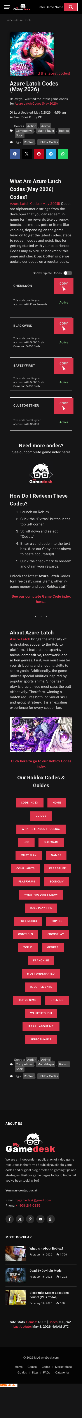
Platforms (26, 881)
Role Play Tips (41, 907)
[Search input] (50, 7)
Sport (19, 135)
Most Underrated (41, 973)
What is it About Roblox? (41, 828)
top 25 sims (27, 1000)
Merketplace (63, 1366)
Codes (46, 1366)
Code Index (29, 802)
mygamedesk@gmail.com (33, 1200)
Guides (41, 815)
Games (56, 855)
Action (31, 126)
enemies (57, 1000)
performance (41, 1039)
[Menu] (7, 7)
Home (9, 20)
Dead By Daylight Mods (45, 1270)
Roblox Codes (48, 142)
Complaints (25, 868)
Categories (62, 1372)
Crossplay (55, 934)
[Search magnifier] (70, 7)
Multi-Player (45, 130)
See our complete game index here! (41, 452)
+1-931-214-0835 (28, 1205)
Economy (56, 881)
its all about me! (41, 1026)
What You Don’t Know (41, 894)
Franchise (41, 960)
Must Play (29, 855)
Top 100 (57, 921)
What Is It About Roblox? (46, 1248)
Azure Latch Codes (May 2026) (36, 103)
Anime (45, 126)
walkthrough (41, 1013)
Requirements (41, 986)
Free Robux (28, 921)
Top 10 (28, 947)
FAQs (46, 1372)
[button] (15, 154)
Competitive (24, 130)
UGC (26, 842)
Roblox (64, 130)
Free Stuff (57, 868)
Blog (35, 1372)
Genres (53, 947)
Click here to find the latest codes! (40, 73)
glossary (51, 842)
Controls (25, 934)
